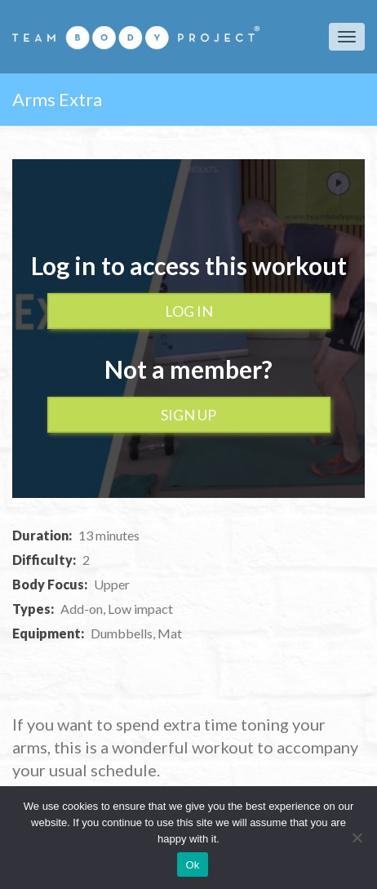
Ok (192, 865)
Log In (189, 311)
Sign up (188, 415)
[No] (356, 837)
